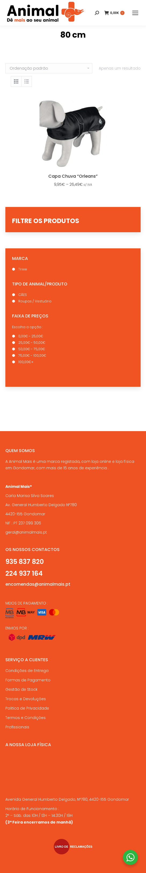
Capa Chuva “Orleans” (73, 176)
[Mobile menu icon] (135, 13)
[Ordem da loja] (48, 68)
